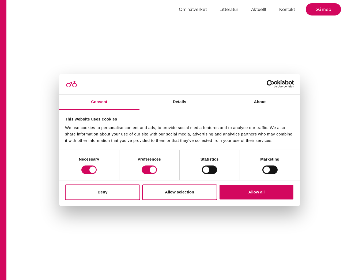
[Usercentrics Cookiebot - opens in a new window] (270, 84)
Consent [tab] (99, 101)
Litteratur (229, 9)
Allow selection (179, 192)
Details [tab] (179, 101)
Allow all (256, 192)
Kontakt (287, 9)
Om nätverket (193, 9)
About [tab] (260, 101)
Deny (103, 192)
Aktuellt (259, 9)
